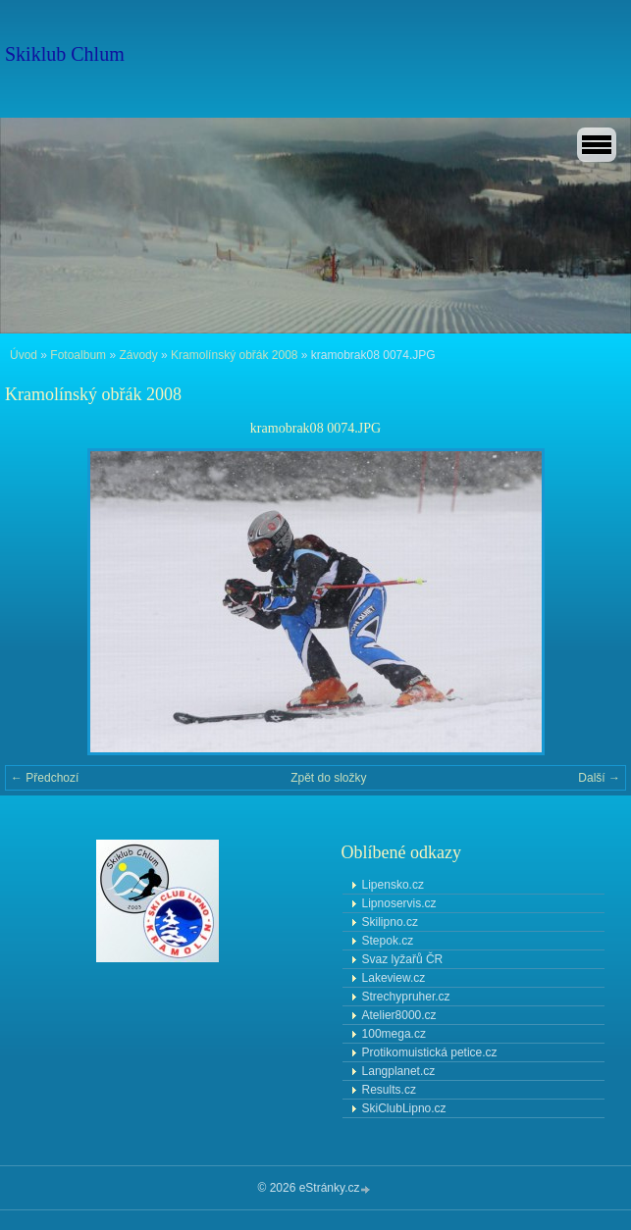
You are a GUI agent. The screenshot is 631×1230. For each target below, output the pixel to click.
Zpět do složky (328, 778)
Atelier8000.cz (399, 1015)
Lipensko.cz (393, 885)
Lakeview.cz (394, 978)
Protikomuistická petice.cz (430, 1052)
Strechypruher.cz (406, 996)
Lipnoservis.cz (399, 903)
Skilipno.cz (390, 922)
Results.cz (389, 1090)
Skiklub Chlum (65, 54)
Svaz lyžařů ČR (403, 959)
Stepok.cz (388, 941)
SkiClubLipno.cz (404, 1108)
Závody (138, 355)
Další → (599, 778)
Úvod (23, 355)
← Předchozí (45, 778)
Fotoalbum (78, 355)
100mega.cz (394, 1034)
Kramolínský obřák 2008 (234, 355)
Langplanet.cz (399, 1071)
